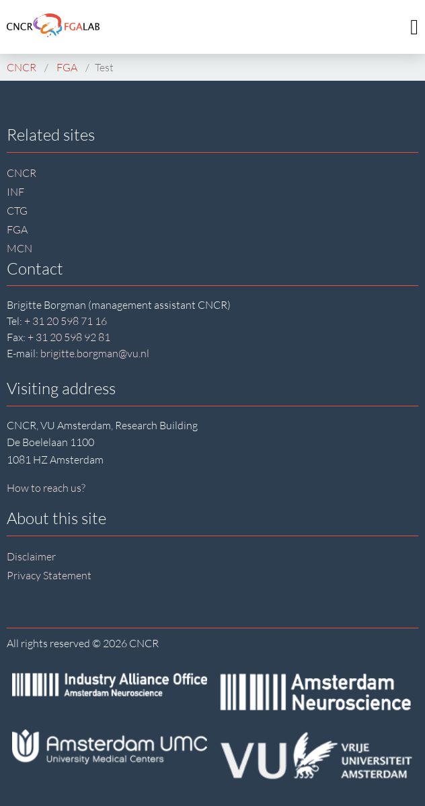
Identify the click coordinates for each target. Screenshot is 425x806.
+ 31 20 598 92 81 (69, 337)
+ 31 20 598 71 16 (65, 321)
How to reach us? (46, 487)
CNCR (21, 173)
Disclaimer (31, 556)
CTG (17, 210)
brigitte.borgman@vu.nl (94, 353)
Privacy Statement (49, 575)
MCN (19, 248)
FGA (17, 229)
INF (15, 191)
